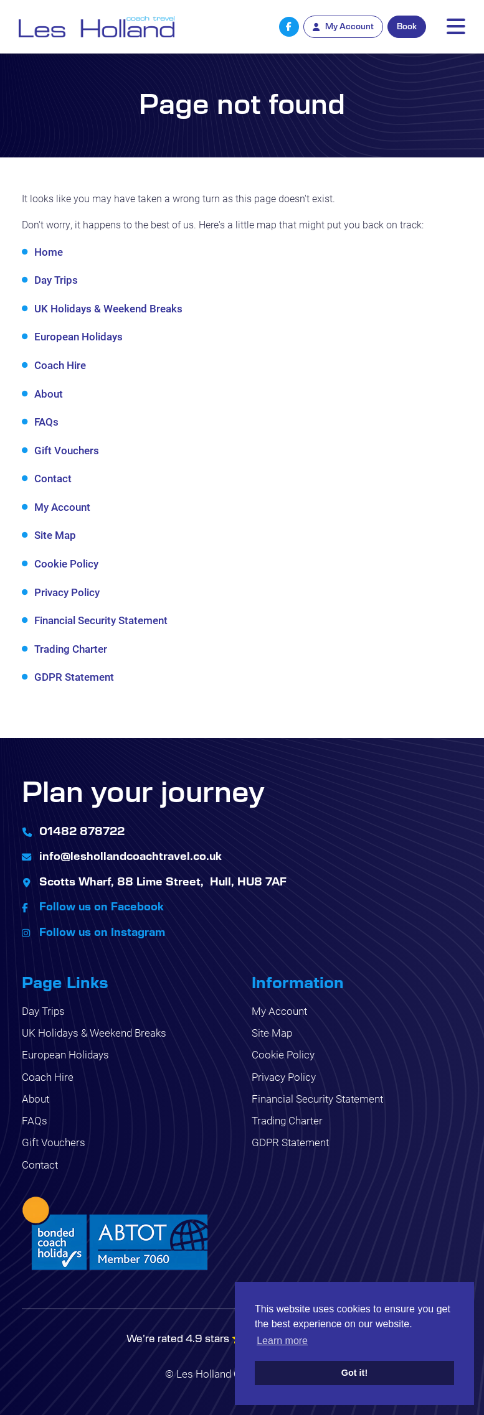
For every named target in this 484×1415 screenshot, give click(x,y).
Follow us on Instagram (102, 931)
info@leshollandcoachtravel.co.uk (130, 855)
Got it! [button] (354, 1373)
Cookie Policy (66, 563)
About (48, 393)
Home (48, 252)
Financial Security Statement (101, 620)
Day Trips (56, 280)
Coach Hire (60, 365)
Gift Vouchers (66, 450)
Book (407, 26)
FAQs (46, 421)
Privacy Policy (67, 592)
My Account (62, 507)
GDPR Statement (74, 677)
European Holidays (78, 336)
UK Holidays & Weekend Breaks (108, 308)
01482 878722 (82, 831)
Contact (53, 478)
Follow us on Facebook (101, 906)
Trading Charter (70, 649)
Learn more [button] (282, 1340)
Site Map (55, 535)
